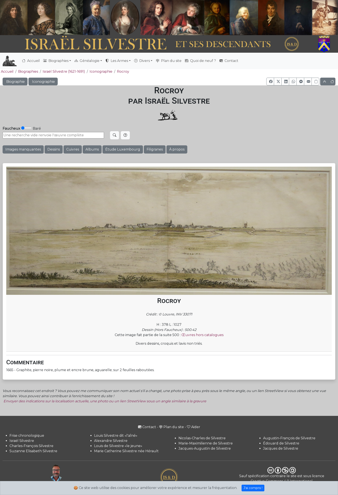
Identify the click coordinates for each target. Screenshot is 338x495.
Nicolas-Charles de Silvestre (202, 438)
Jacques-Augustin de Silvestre (204, 448)
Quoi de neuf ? (200, 61)
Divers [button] (142, 61)
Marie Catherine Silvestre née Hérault (126, 451)
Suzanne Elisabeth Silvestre (33, 451)
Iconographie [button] (43, 82)
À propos (177, 149)
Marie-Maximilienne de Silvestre (205, 443)
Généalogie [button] (86, 61)
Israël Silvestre (21, 441)
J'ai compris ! (252, 488)
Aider (193, 427)
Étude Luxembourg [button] (122, 149)
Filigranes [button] (155, 149)
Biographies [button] (55, 61)
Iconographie (101, 71)
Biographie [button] (15, 82)
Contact (228, 61)
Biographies (28, 71)
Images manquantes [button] (23, 149)
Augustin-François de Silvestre (289, 438)
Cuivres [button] (72, 149)
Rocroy (123, 71)
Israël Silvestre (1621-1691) (64, 71)
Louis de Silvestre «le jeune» (118, 446)
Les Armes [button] (116, 61)
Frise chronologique (26, 436)
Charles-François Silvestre (31, 446)
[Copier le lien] (315, 81)
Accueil (31, 61)
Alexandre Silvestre (110, 441)
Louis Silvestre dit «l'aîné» (115, 436)
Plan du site (168, 61)
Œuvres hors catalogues (202, 335)
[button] (270, 81)
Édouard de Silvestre (281, 443)
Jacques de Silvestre (280, 448)
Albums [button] (92, 149)
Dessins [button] (53, 149)
